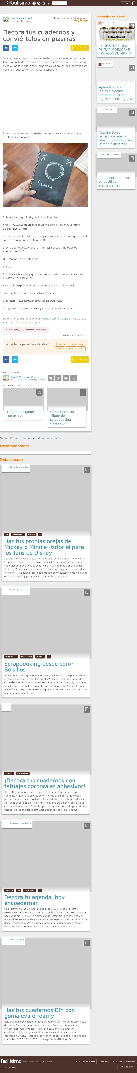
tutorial (49, 438)
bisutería (9, 890)
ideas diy (9, 773)
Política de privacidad (85, 1061)
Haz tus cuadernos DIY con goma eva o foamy (39, 1012)
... (40, 534)
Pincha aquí (40, 329)
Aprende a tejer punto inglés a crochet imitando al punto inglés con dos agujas (116, 93)
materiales (32, 438)
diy (19, 890)
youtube (57, 438)
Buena (60, 348)
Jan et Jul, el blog (108, 109)
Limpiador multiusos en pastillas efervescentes (114, 181)
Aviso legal (104, 1061)
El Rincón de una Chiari (111, 154)
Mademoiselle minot (110, 22)
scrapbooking (26, 657)
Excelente (62, 344)
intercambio (29, 890)
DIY (11, 438)
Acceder (125, 3)
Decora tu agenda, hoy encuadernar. (34, 899)
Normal (71, 348)
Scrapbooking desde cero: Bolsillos (38, 666)
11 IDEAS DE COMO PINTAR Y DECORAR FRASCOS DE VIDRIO (115, 49)
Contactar (117, 1061)
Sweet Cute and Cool (21, 18)
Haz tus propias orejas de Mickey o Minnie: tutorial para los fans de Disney (44, 546)
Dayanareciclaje (17, 939)
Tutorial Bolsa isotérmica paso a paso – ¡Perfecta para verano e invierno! (115, 138)
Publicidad (130, 1061)
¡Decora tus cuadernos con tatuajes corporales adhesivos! (45, 783)
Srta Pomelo (106, 64)
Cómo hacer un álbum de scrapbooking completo (62, 417)
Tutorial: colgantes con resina (20, 414)
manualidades (20, 438)
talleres (40, 657)
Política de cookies (127, 1067)
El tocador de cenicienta (20, 823)
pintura (41, 438)
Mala (82, 348)
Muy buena (77, 344)
